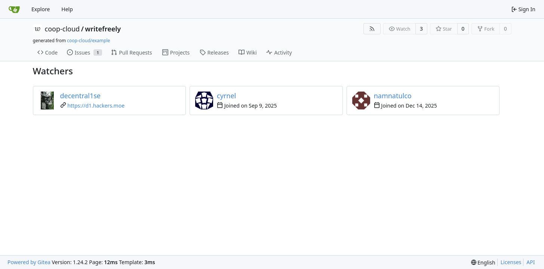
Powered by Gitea (28, 262)
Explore (40, 9)
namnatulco (393, 95)
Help (67, 9)
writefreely (103, 29)
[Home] (14, 9)
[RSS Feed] (372, 28)
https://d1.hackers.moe (96, 105)
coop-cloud (62, 29)
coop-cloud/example (88, 40)
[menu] (483, 262)
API (530, 262)
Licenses (511, 262)
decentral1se (80, 95)
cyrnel (226, 95)
